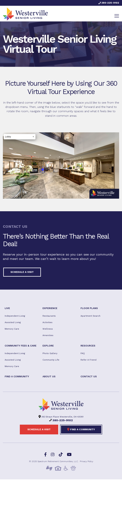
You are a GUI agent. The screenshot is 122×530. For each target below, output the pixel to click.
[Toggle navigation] (116, 16)
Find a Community (81, 429)
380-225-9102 (108, 2)
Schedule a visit (22, 271)
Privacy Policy (86, 461)
